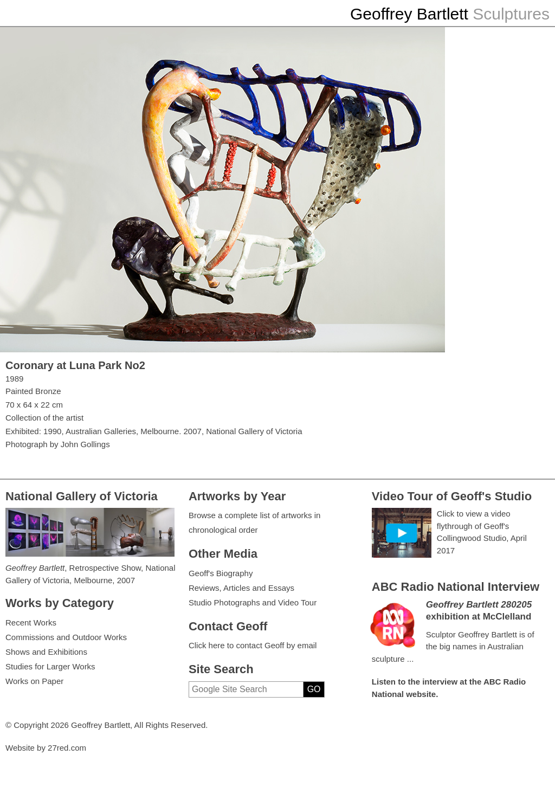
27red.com (67, 747)
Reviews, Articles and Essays (241, 587)
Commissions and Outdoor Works (66, 637)
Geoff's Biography (221, 573)
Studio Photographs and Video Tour (253, 602)
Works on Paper (34, 681)
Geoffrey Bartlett (409, 14)
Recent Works (30, 622)
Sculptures (511, 14)
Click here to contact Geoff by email (253, 645)
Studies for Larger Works (50, 666)
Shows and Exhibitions (46, 651)
